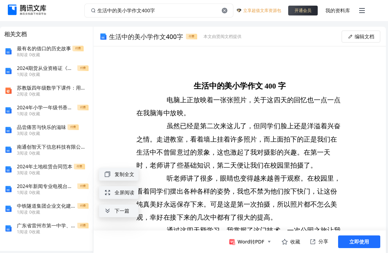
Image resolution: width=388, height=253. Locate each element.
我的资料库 (337, 10)
